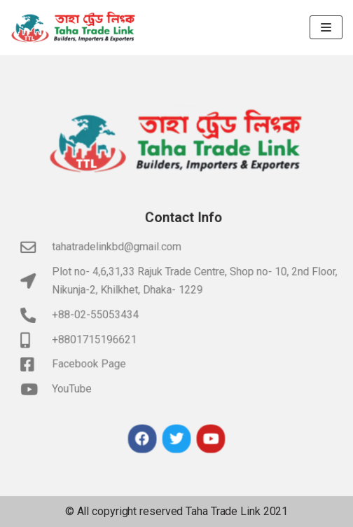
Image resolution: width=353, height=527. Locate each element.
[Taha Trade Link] (74, 27)
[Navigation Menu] (326, 27)
